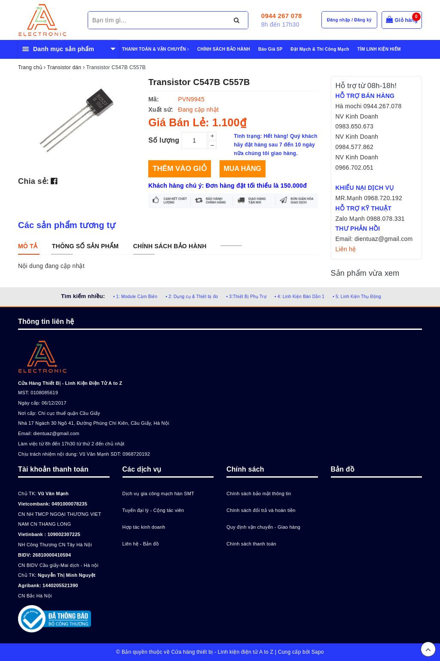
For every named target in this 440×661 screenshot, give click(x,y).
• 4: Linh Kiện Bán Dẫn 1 (299, 296)
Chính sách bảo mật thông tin (258, 493)
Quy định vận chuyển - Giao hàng (263, 527)
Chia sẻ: (33, 181)
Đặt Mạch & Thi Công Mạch (319, 49)
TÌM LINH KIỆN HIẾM (379, 49)
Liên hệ (346, 249)
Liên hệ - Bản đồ (140, 543)
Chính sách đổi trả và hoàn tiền (261, 510)
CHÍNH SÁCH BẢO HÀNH (223, 49)
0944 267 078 (281, 15)
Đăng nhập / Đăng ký (349, 20)
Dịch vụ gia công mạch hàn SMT (158, 493)
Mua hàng (242, 168)
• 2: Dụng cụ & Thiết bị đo (191, 296)
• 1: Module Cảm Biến (135, 296)
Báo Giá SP (270, 49)
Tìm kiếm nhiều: (83, 296)
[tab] (27, 246)
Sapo (318, 652)
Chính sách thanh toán (251, 543)
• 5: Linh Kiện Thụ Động (357, 296)
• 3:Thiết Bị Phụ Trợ (246, 296)
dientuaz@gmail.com (56, 433)
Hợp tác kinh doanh (143, 527)
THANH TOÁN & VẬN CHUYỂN (155, 49)
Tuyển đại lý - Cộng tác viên (153, 510)
